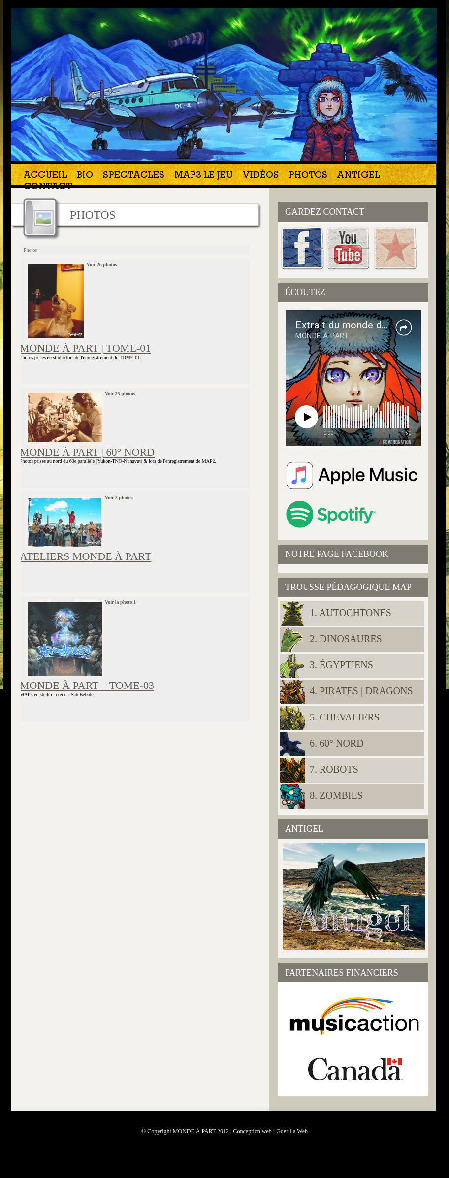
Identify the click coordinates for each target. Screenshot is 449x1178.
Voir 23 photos (120, 393)
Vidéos (261, 176)
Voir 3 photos (119, 497)
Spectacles (133, 176)
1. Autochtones (350, 612)
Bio (85, 176)
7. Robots (334, 769)
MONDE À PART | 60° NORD (87, 452)
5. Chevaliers (345, 717)
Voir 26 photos (102, 264)
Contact (48, 187)
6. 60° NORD (337, 743)
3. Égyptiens (341, 664)
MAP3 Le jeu (203, 176)
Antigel (358, 176)
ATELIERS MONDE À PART (85, 556)
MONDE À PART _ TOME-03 (87, 685)
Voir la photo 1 (120, 602)
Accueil (45, 176)
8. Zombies (336, 795)
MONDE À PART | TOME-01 (85, 348)
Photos (308, 176)
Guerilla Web (292, 1131)
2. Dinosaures (346, 638)
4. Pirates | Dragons (361, 691)
